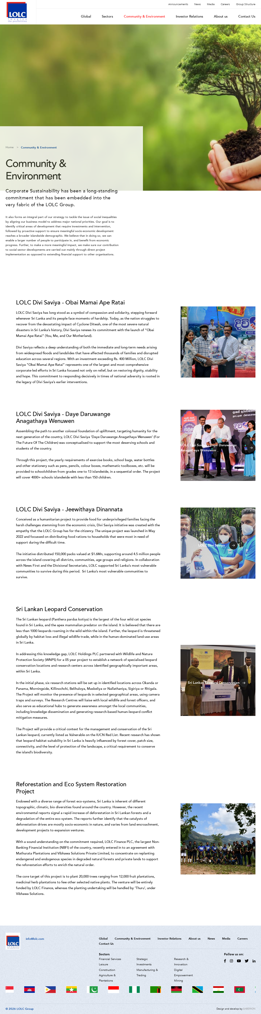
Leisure (103, 964)
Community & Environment (144, 16)
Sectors (107, 16)
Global (86, 16)
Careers (225, 4)
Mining (178, 981)
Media (211, 4)
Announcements (178, 4)
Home (10, 147)
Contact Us (246, 16)
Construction (107, 970)
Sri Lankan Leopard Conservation (218, 683)
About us (221, 16)
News (197, 4)
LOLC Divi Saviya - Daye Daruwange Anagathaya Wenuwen (218, 447)
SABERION (249, 1008)
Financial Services (110, 959)
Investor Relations (189, 16)
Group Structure (245, 4)
